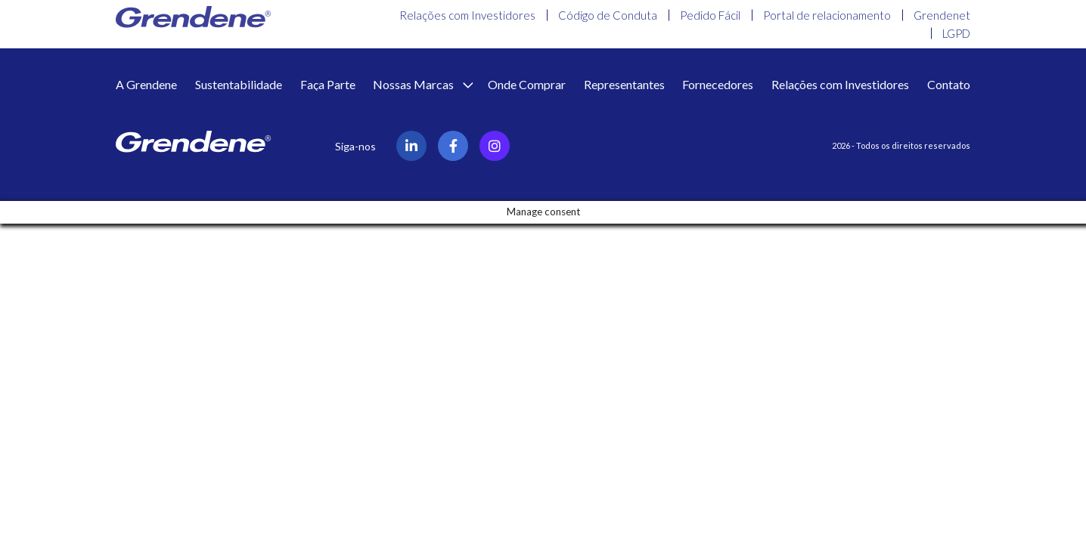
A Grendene (146, 84)
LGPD (956, 33)
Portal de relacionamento (827, 15)
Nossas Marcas (414, 84)
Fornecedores (717, 84)
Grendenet (942, 15)
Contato (948, 84)
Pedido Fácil (710, 15)
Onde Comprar (527, 84)
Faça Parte (327, 84)
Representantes (624, 84)
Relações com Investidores (467, 15)
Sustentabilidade (238, 84)
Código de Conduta (607, 15)
